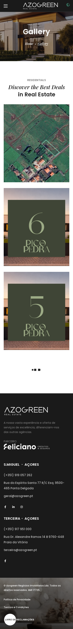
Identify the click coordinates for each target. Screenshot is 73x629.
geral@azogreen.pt (18, 496)
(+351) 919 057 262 (18, 475)
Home (29, 44)
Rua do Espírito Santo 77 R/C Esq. (29, 483)
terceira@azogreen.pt (20, 550)
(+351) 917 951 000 (18, 529)
